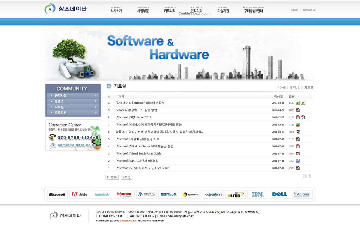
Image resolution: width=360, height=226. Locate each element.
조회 (292, 96)
